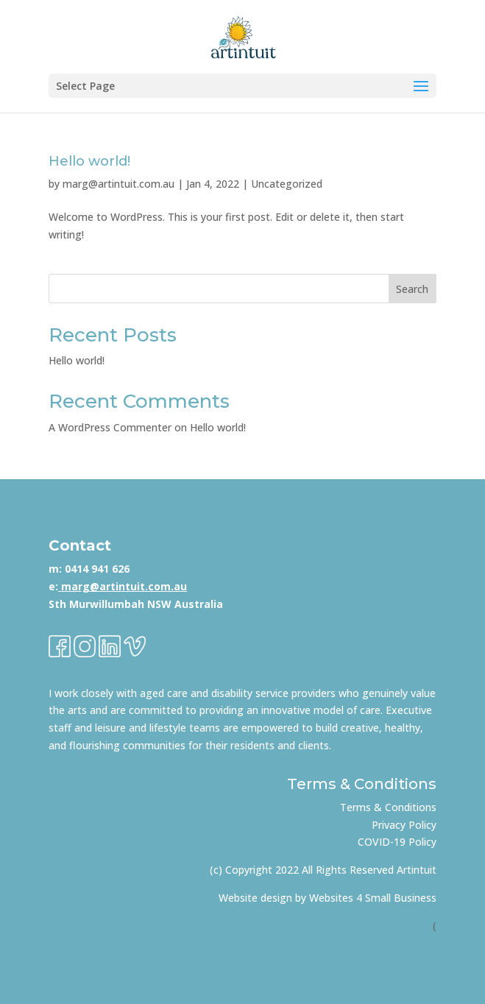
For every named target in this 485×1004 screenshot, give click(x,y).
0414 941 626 (97, 569)
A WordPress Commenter (110, 427)
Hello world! (89, 161)
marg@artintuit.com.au (118, 184)
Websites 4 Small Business (372, 898)
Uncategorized (286, 184)
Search (412, 289)
